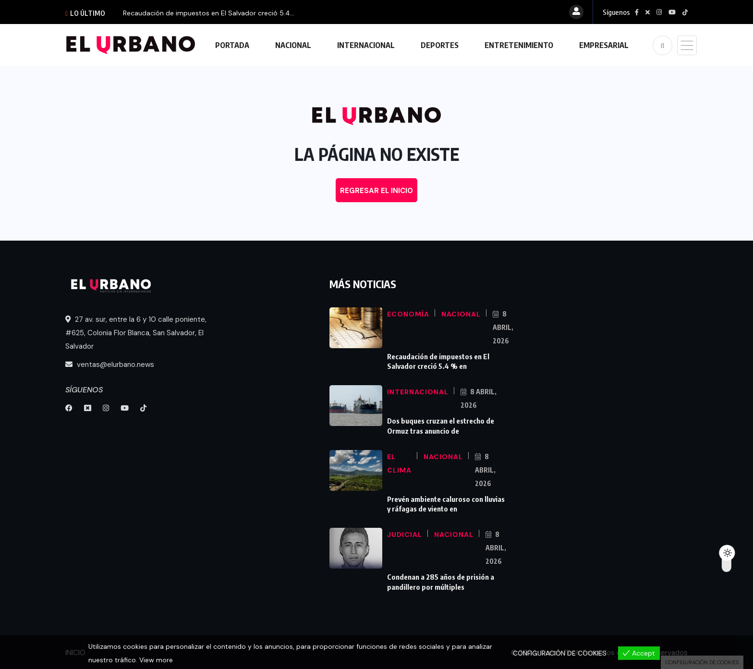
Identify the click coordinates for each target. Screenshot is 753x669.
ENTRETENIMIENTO (519, 45)
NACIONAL (293, 45)
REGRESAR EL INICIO (376, 190)
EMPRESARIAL (604, 45)
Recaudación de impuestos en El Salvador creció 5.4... (208, 13)
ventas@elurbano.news (109, 364)
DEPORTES (440, 45)
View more (156, 660)
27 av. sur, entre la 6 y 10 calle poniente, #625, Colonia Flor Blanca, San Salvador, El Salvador (135, 333)
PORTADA (232, 45)
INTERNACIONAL (366, 45)
